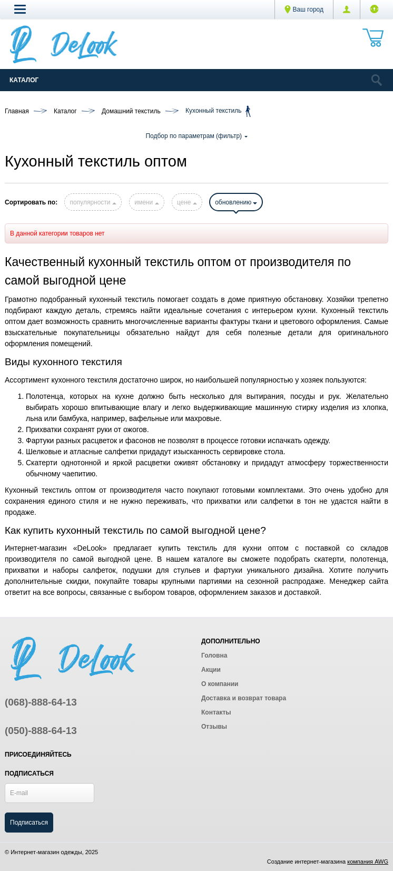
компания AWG (367, 861)
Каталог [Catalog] (23, 80)
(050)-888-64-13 (41, 730)
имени (146, 202)
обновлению (236, 202)
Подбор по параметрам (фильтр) (196, 136)
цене (187, 202)
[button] (20, 9)
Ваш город (303, 9)
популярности (93, 202)
